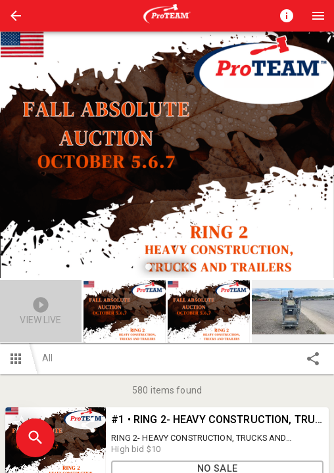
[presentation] (167, 16)
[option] (167, 157)
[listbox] (167, 157)
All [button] (47, 358)
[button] (16, 16)
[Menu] (318, 16)
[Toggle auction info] (286, 16)
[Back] (16, 16)
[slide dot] (148, 266)
